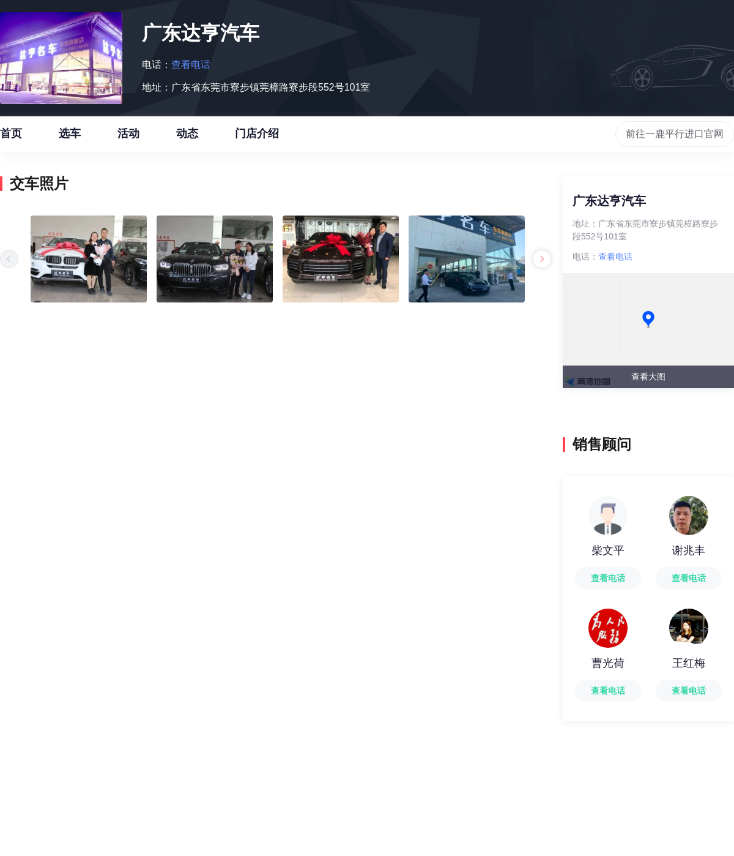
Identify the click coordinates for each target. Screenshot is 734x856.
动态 (187, 139)
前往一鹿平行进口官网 (675, 134)
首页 (11, 139)
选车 (70, 139)
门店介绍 (257, 139)
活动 (128, 139)
